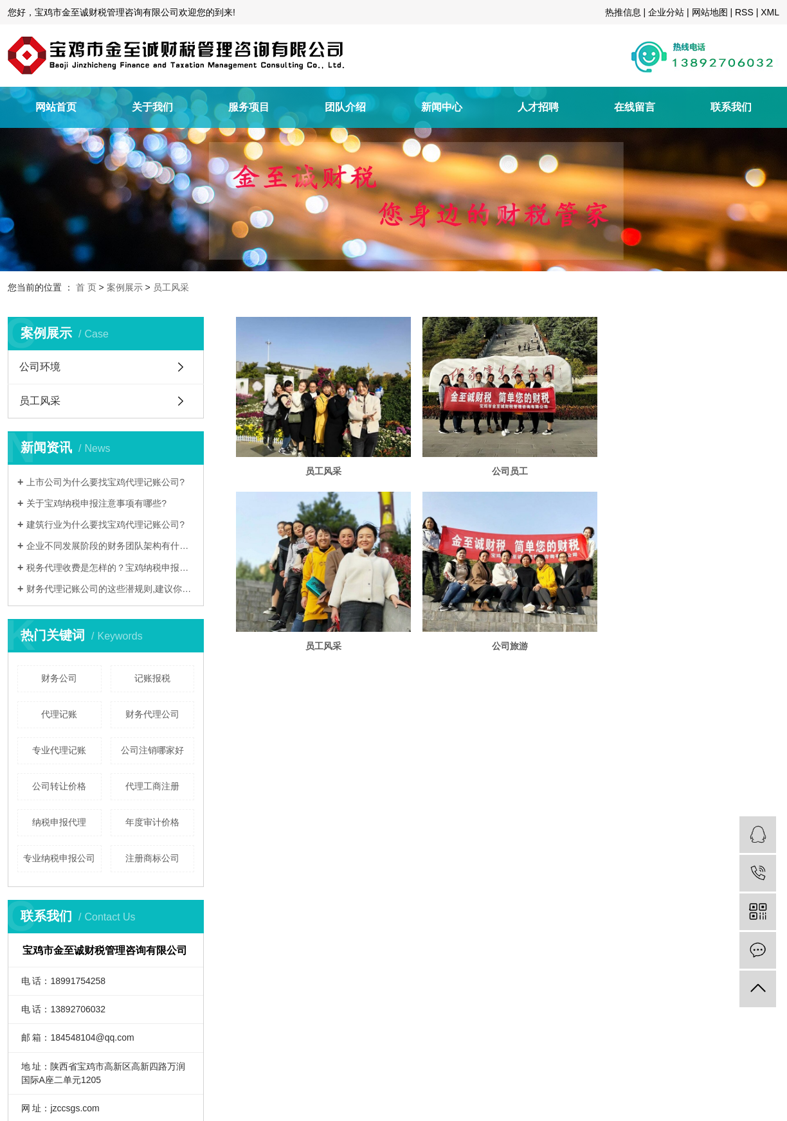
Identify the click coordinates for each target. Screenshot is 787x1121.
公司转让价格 (59, 786)
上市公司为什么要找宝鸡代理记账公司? (105, 482)
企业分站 (666, 12)
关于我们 (152, 107)
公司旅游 (516, 653)
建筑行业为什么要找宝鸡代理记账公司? (105, 524)
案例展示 (125, 287)
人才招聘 (538, 107)
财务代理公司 (152, 714)
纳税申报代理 (59, 822)
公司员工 (516, 474)
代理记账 (59, 714)
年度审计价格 (152, 822)
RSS (744, 12)
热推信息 (623, 12)
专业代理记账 (59, 750)
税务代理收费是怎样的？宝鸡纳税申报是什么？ (110, 567)
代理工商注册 (152, 786)
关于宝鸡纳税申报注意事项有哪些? (96, 503)
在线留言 (634, 107)
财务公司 (59, 678)
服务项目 (248, 107)
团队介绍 (345, 107)
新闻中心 (441, 107)
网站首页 (56, 107)
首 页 (86, 287)
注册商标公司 (152, 858)
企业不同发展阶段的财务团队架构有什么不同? (110, 546)
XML (770, 12)
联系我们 (731, 107)
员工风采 (171, 287)
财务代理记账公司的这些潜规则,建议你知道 (110, 589)
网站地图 (710, 12)
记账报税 (152, 678)
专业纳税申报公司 (59, 858)
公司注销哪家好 (152, 750)
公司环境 (39, 366)
